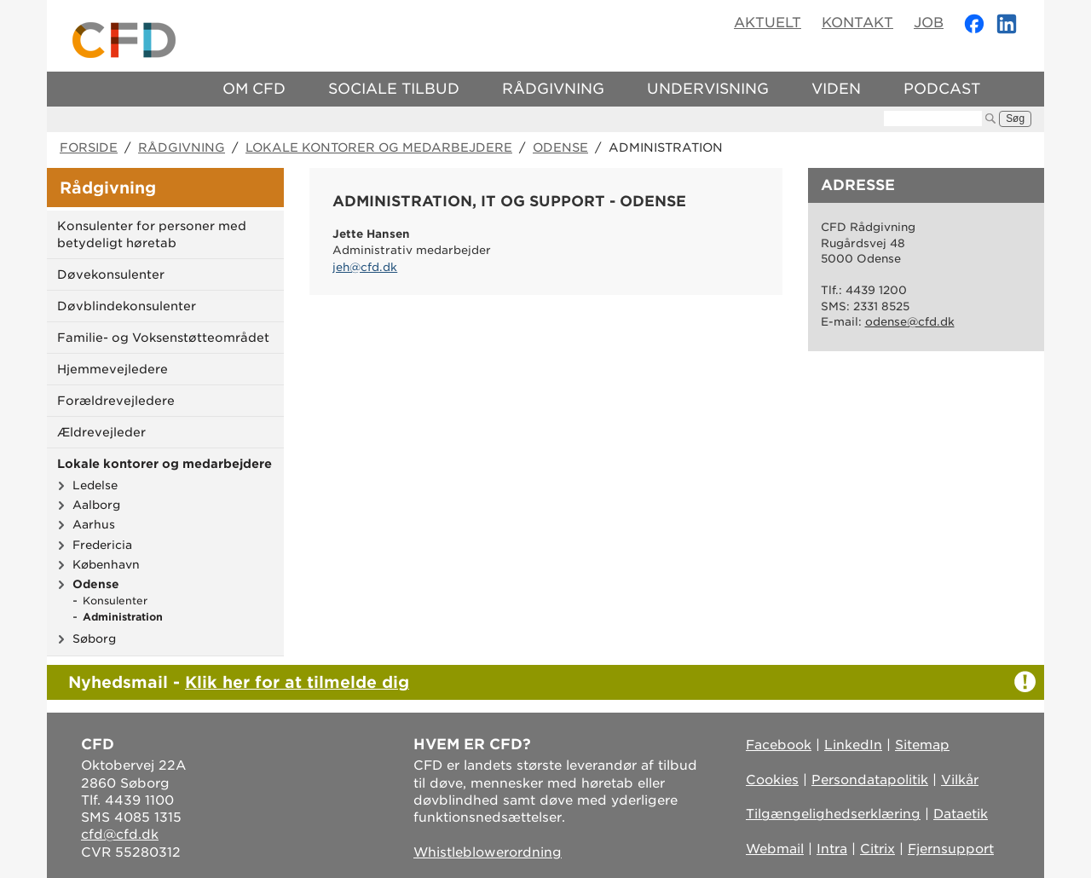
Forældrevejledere (116, 400)
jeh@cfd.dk (364, 267)
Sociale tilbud (393, 88)
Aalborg (96, 504)
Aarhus (93, 524)
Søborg (94, 638)
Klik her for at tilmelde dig (297, 682)
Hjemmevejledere (112, 369)
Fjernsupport (951, 849)
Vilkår (959, 780)
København (106, 564)
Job (929, 22)
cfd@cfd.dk (120, 834)
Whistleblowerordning (487, 852)
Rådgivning (553, 88)
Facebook (778, 745)
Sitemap (922, 745)
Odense (560, 147)
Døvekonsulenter (111, 274)
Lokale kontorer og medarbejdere (378, 147)
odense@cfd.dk (910, 321)
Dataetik (960, 814)
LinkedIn (853, 745)
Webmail (775, 849)
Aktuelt (767, 22)
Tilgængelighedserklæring (833, 814)
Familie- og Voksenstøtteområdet (163, 337)
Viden (836, 88)
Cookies (772, 780)
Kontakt (857, 22)
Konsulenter (115, 601)
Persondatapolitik (869, 780)
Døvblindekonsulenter (126, 306)
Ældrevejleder (101, 432)
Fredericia (102, 545)
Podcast (941, 88)
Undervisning (708, 88)
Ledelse (95, 485)
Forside (89, 147)
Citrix (877, 849)
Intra (832, 849)
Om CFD (254, 88)
